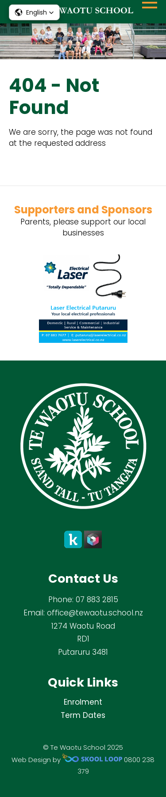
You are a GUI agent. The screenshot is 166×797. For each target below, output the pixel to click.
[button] (34, 12)
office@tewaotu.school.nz (95, 612)
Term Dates (83, 715)
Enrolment (83, 702)
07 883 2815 (97, 599)
